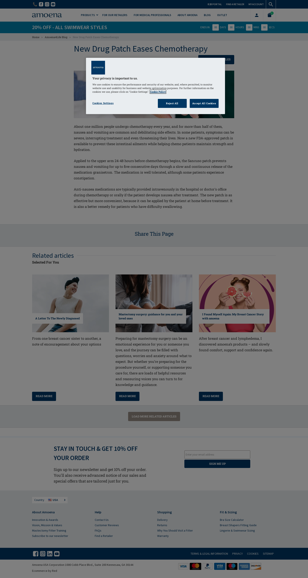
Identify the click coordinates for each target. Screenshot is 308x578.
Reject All (172, 103)
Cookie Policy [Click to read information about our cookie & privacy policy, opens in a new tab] (158, 91)
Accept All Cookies (204, 103)
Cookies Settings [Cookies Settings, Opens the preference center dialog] (103, 103)
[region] (155, 86)
